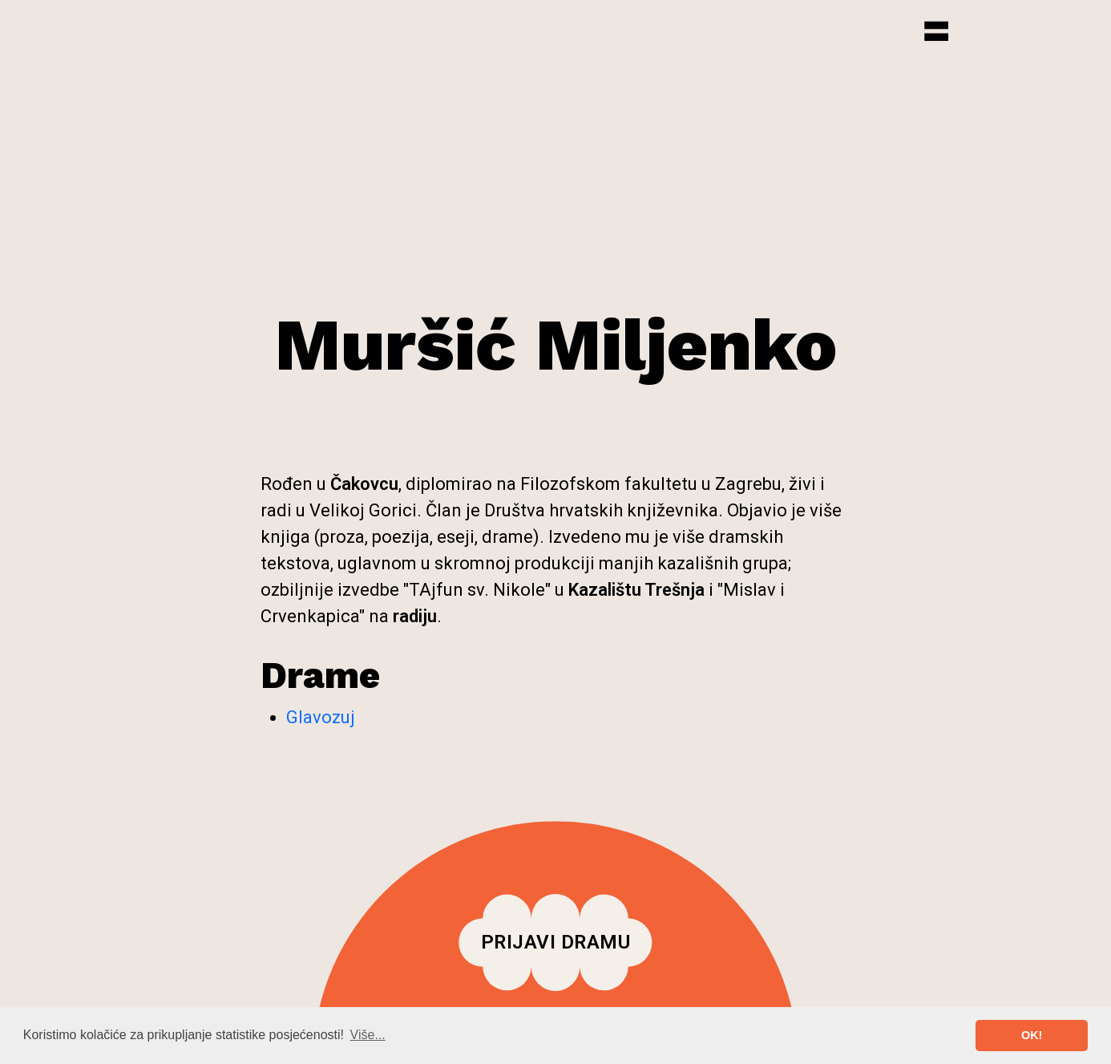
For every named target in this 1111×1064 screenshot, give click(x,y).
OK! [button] (1031, 1035)
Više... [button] (368, 1035)
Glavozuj (320, 717)
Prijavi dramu (556, 942)
